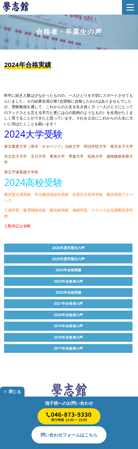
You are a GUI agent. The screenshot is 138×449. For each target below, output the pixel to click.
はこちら (69, 435)
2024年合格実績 (68, 269)
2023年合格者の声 (68, 281)
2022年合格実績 (68, 292)
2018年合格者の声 (68, 337)
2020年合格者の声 (68, 314)
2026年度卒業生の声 (68, 247)
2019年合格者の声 (68, 325)
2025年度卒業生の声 (68, 258)
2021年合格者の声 (68, 303)
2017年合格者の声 (68, 348)
